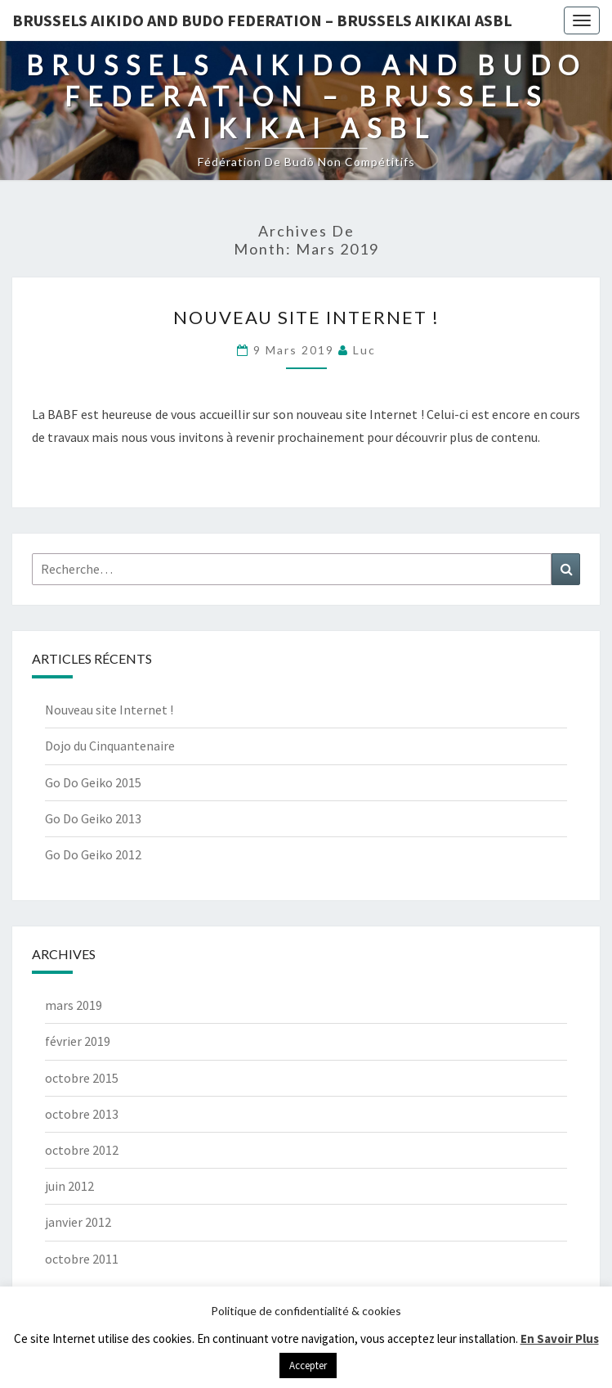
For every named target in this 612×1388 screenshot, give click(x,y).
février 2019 (77, 1041)
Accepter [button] (308, 1365)
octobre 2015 (81, 1078)
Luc (364, 350)
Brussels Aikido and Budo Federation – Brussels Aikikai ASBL (262, 20)
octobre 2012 (81, 1150)
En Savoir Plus (559, 1338)
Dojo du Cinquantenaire (110, 745)
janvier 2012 (78, 1222)
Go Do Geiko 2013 (93, 818)
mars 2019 (73, 1005)
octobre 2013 (81, 1114)
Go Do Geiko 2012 (93, 854)
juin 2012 (69, 1186)
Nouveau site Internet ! (306, 317)
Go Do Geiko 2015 (93, 782)
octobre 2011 (81, 1259)
